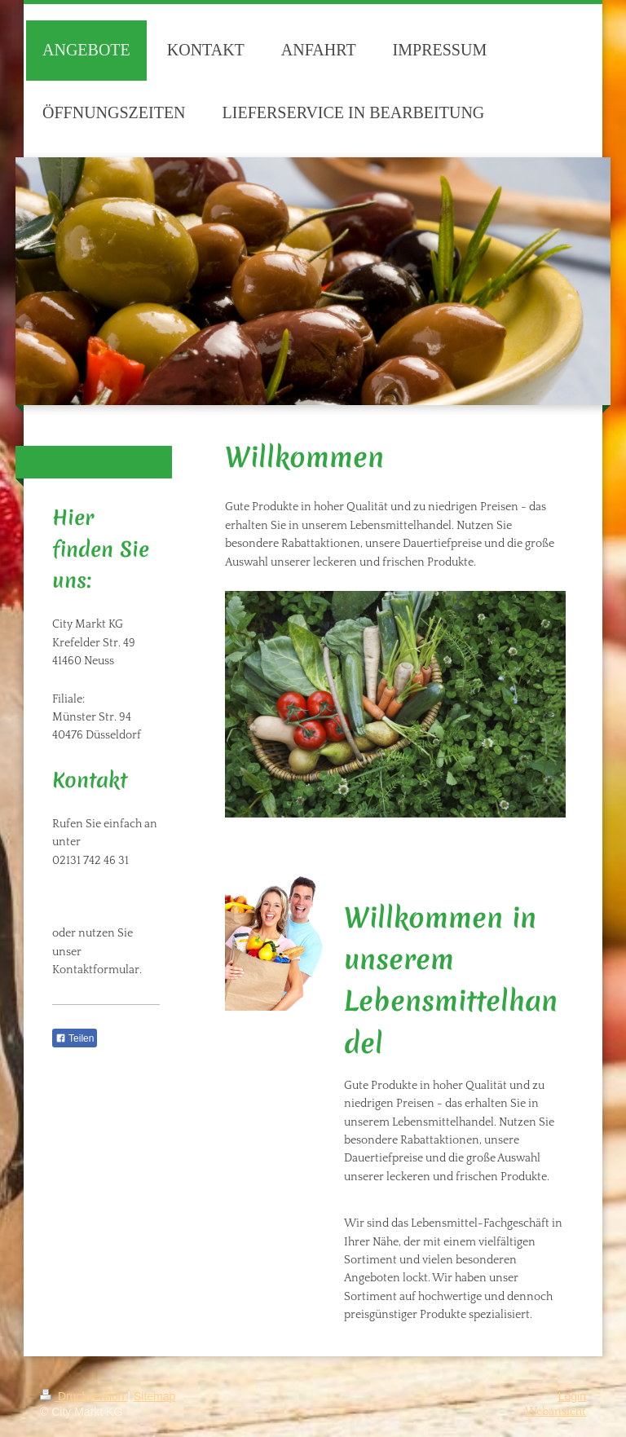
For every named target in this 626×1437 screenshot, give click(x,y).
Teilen (74, 1038)
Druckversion (83, 1396)
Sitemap (154, 1396)
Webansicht (555, 1411)
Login (572, 1396)
